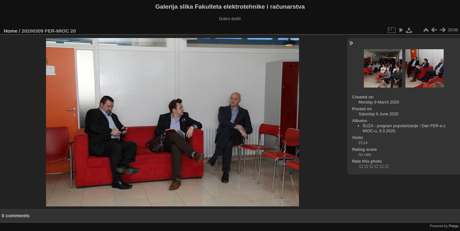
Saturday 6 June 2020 (378, 114)
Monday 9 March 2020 (378, 102)
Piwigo (454, 226)
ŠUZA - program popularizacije (390, 125)
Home (11, 31)
